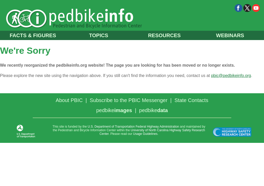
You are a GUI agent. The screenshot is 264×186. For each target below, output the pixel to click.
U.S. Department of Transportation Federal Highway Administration (133, 126)
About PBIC (69, 100)
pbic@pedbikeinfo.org (231, 75)
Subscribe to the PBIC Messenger (128, 100)
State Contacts (191, 100)
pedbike (114, 110)
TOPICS (98, 35)
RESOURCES (164, 35)
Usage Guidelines (145, 134)
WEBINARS (230, 35)
